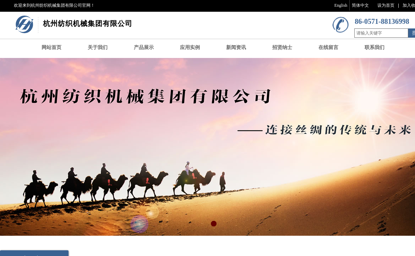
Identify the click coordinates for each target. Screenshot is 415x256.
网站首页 (51, 47)
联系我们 (374, 47)
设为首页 (385, 5)
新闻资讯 (236, 47)
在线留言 (328, 47)
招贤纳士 (282, 47)
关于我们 (98, 47)
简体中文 (360, 5)
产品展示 (144, 47)
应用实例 (190, 47)
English (341, 5)
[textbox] (381, 33)
